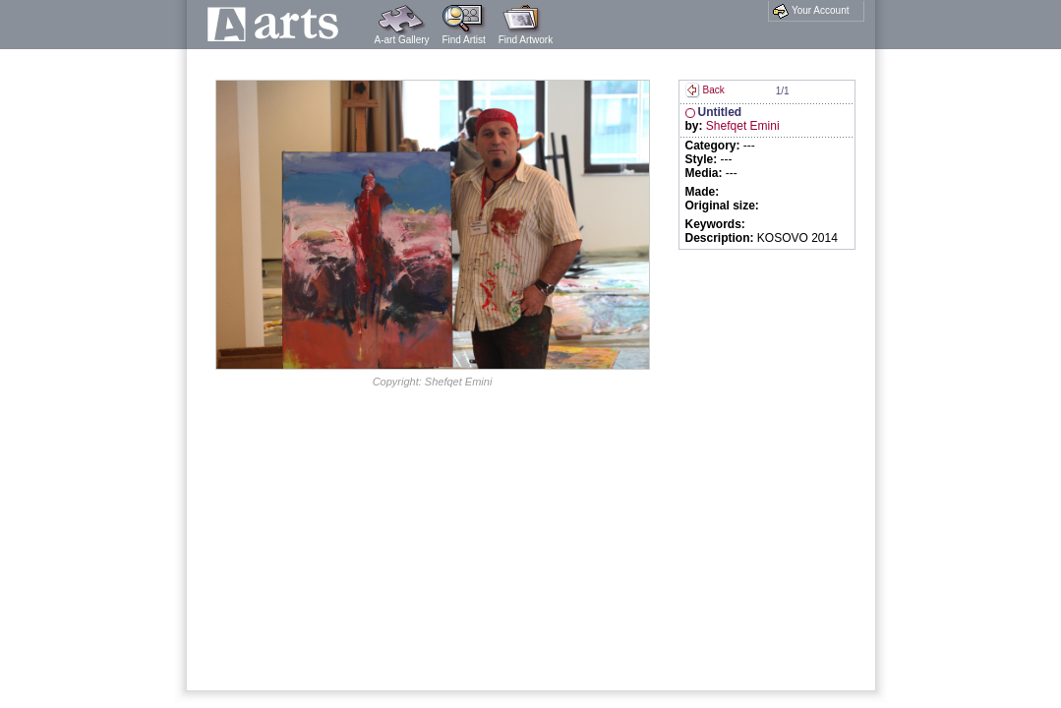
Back (705, 90)
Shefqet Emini (743, 126)
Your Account (811, 11)
